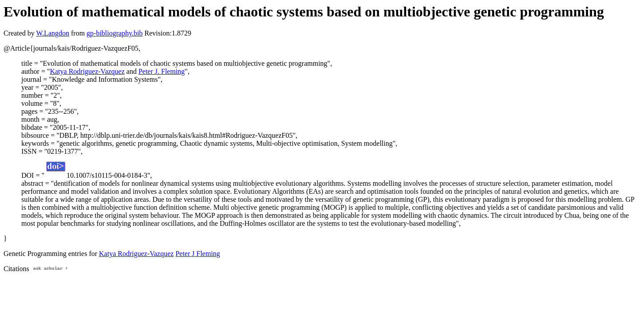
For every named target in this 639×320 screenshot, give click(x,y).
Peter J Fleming (197, 253)
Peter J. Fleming (161, 71)
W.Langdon (52, 33)
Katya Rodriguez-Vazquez (87, 71)
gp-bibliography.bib (115, 33)
